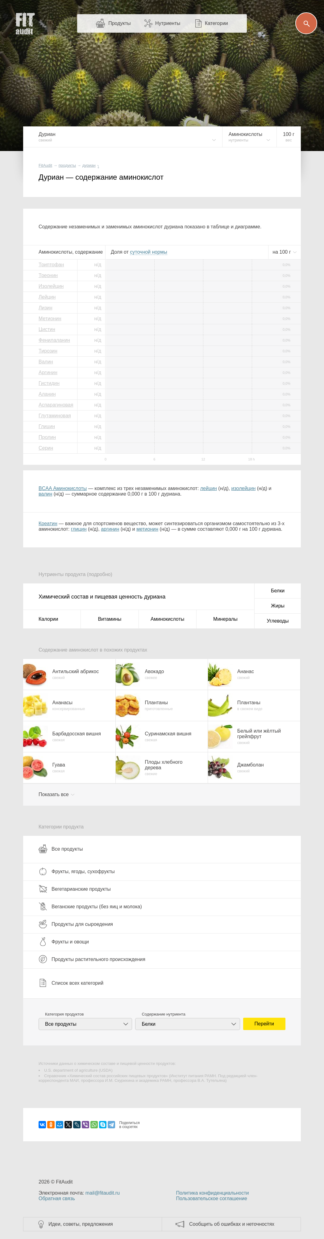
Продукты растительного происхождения (92, 959)
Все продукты (61, 848)
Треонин (48, 275)
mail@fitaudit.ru (102, 1193)
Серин (46, 448)
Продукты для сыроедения (76, 924)
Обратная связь (57, 1198)
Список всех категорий (71, 983)
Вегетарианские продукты (75, 889)
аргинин (110, 529)
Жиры (278, 605)
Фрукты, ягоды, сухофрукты (77, 871)
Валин (46, 361)
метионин (147, 529)
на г (282, 252)
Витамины (109, 619)
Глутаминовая (55, 415)
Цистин (47, 329)
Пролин (47, 437)
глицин (79, 529)
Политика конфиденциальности (212, 1193)
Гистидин (49, 383)
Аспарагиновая (56, 404)
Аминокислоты (167, 619)
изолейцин (243, 488)
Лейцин (47, 297)
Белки (278, 590)
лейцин (208, 488)
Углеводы (278, 621)
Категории (216, 23)
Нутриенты (167, 23)
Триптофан (51, 264)
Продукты (119, 23)
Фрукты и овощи (64, 941)
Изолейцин (51, 286)
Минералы (225, 619)
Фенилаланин (54, 340)
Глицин (47, 426)
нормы (148, 252)
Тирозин (48, 351)
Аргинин (48, 372)
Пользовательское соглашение (211, 1198)
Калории (48, 619)
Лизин (45, 307)
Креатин (48, 523)
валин (45, 494)
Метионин (50, 318)
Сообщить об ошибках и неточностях (231, 1224)
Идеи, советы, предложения (80, 1224)
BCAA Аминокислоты (63, 488)
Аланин (47, 394)
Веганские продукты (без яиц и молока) (90, 906)
